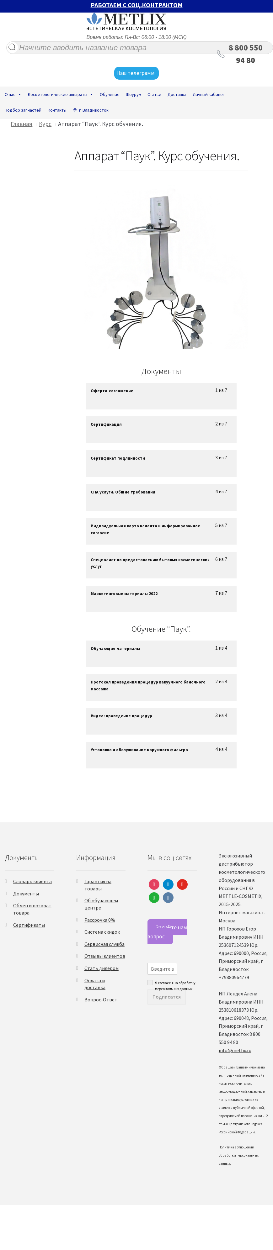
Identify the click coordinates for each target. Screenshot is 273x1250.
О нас (13, 94)
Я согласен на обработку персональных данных (175, 982)
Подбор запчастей (23, 110)
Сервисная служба (104, 944)
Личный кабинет (209, 94)
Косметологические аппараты (61, 94)
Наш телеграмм (136, 73)
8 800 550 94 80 (246, 54)
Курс (45, 124)
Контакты (57, 110)
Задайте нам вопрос (167, 932)
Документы (26, 893)
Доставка (177, 94)
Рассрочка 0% (99, 920)
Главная (21, 124)
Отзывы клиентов (104, 956)
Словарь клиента (32, 881)
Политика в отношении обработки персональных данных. (239, 1155)
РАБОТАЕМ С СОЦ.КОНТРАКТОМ (137, 5)
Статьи (154, 94)
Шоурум (133, 94)
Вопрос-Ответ (100, 999)
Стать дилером (101, 968)
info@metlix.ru (235, 1050)
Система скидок (102, 932)
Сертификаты (29, 925)
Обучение (110, 94)
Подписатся (167, 997)
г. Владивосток (94, 110)
